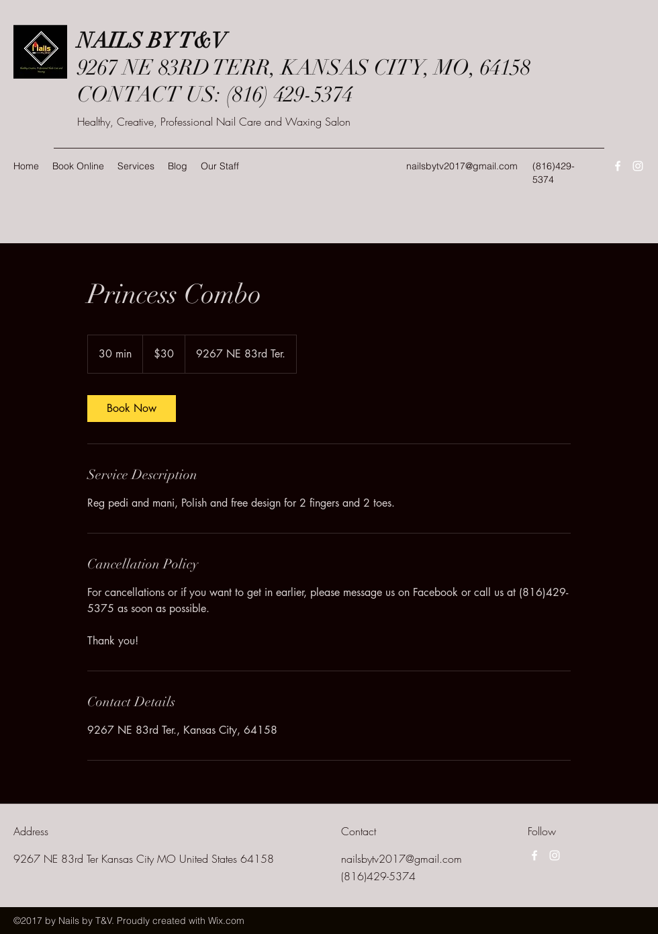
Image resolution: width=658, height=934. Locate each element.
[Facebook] (617, 166)
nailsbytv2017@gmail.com (462, 166)
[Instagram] (638, 166)
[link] (131, 408)
